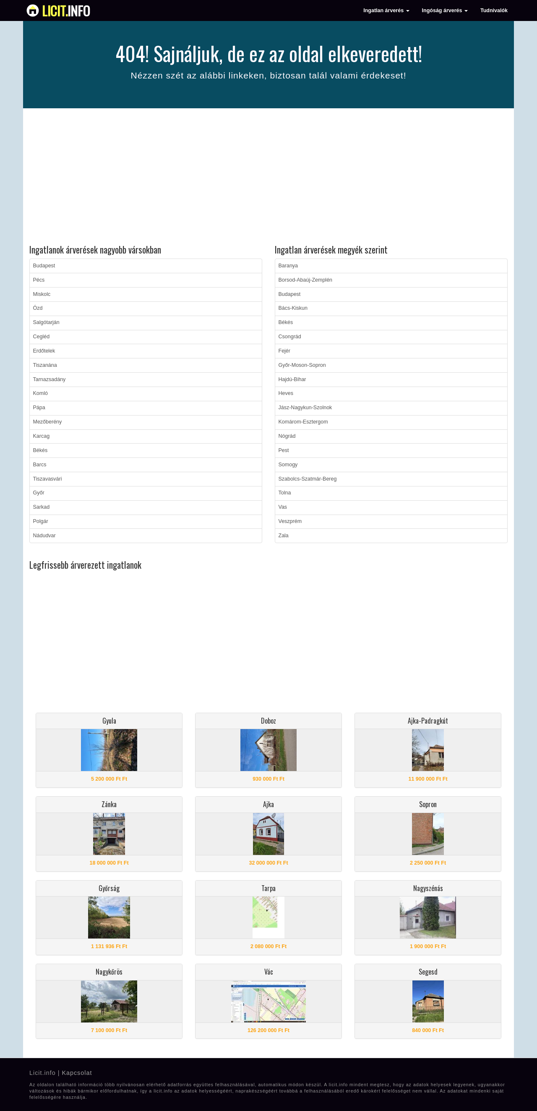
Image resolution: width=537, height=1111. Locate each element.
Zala (284, 536)
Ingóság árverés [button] (445, 10)
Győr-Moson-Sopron (302, 365)
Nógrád (287, 436)
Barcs (40, 465)
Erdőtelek (44, 351)
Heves (286, 393)
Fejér (284, 351)
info (66, 10)
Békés (40, 450)
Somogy (288, 465)
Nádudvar (44, 536)
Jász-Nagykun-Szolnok (305, 407)
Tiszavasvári (47, 479)
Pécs (39, 280)
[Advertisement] (268, 177)
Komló (40, 393)
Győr (38, 493)
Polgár (40, 521)
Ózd (38, 308)
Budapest (44, 266)
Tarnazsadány (49, 379)
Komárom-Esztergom (303, 422)
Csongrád (290, 337)
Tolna (285, 493)
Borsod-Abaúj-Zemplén (306, 280)
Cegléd (41, 337)
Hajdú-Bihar (292, 379)
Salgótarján (46, 322)
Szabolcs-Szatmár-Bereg (308, 479)
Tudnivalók (494, 10)
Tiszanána (45, 365)
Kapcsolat (77, 1072)
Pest (284, 450)
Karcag (41, 436)
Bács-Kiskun (293, 308)
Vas (283, 507)
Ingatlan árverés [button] (386, 10)
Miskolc (42, 294)
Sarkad (41, 507)
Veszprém (290, 521)
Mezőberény (47, 422)
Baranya (288, 266)
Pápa (39, 407)
